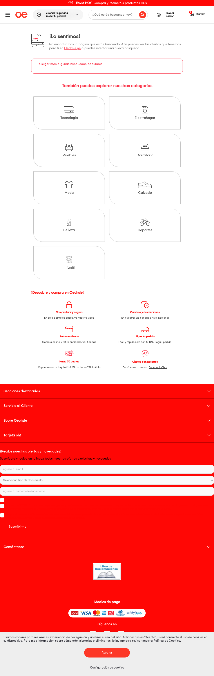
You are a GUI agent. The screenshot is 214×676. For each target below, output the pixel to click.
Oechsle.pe (72, 48)
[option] (107, 3)
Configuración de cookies (107, 667)
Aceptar (107, 652)
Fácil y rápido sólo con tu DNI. (144, 342)
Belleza (69, 225)
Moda (69, 188)
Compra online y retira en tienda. (69, 342)
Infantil (69, 263)
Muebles (69, 150)
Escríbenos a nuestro (145, 367)
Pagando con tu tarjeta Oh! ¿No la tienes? (69, 367)
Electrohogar (145, 113)
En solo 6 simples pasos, (69, 317)
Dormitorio (145, 150)
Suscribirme (17, 526)
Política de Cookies (167, 640)
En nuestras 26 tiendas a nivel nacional (145, 317)
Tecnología (69, 113)
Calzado (145, 188)
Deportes (145, 225)
